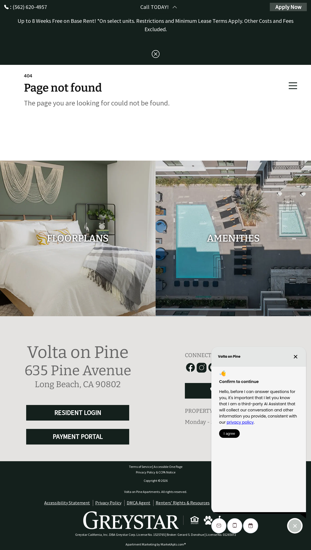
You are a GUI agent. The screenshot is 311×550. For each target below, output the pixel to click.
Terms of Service (140, 467)
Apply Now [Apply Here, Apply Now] (288, 6)
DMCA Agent (138, 502)
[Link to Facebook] (190, 368)
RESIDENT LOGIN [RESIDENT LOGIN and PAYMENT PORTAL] (77, 412)
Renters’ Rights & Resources (183, 502)
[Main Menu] (293, 86)
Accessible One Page (168, 467)
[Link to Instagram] (201, 368)
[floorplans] (78, 238)
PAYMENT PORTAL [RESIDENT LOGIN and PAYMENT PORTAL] (78, 436)
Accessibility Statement (67, 502)
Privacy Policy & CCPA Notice (155, 472)
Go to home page (74, 130)
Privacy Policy (108, 502)
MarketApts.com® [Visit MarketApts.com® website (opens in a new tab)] (173, 544)
